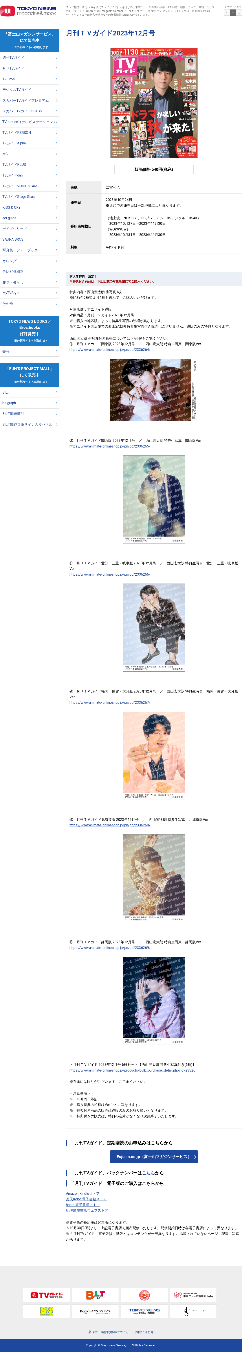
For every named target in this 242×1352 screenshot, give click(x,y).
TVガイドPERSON (16, 133)
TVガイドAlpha (14, 143)
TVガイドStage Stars (18, 197)
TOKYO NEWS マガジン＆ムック (28, 11)
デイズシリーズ (14, 229)
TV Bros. (8, 79)
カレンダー (11, 261)
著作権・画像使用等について (108, 1332)
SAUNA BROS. (13, 239)
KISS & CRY (11, 207)
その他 (7, 304)
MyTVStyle (10, 293)
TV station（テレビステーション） (29, 122)
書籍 (5, 351)
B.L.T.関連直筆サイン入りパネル (27, 424)
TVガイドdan (12, 175)
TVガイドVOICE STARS (20, 186)
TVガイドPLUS (14, 164)
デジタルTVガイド (16, 90)
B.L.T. (6, 392)
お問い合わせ (144, 1332)
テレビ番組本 (13, 271)
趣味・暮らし (13, 282)
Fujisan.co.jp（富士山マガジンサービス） (154, 1156)
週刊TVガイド (13, 57)
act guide (9, 218)
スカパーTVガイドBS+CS (22, 111)
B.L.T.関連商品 (13, 414)
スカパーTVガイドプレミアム (25, 100)
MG (5, 154)
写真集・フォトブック (20, 250)
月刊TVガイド (13, 68)
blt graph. (9, 403)
